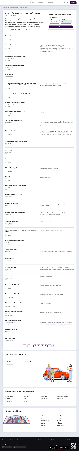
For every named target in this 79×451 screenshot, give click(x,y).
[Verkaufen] (41, 2)
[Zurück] (24, 346)
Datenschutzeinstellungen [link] (30, 439)
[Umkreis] (66, 22)
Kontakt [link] (14, 439)
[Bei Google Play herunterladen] (64, 447)
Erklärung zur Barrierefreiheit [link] (45, 439)
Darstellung (16, 445)
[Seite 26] (38, 346)
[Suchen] (32, 2)
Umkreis (63, 19)
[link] (64, 2)
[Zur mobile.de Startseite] (14, 3)
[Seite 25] (35, 346)
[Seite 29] (49, 346)
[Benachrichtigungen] (61, 2)
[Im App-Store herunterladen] (54, 447)
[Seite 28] (46, 346)
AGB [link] (10, 439)
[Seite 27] (42, 346)
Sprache (4, 445)
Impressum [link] (5, 439)
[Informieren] (51, 2)
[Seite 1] (29, 346)
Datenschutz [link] (20, 439)
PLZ (51, 19)
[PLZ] (55, 22)
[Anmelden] (73, 2)
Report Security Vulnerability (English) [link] (62, 439)
